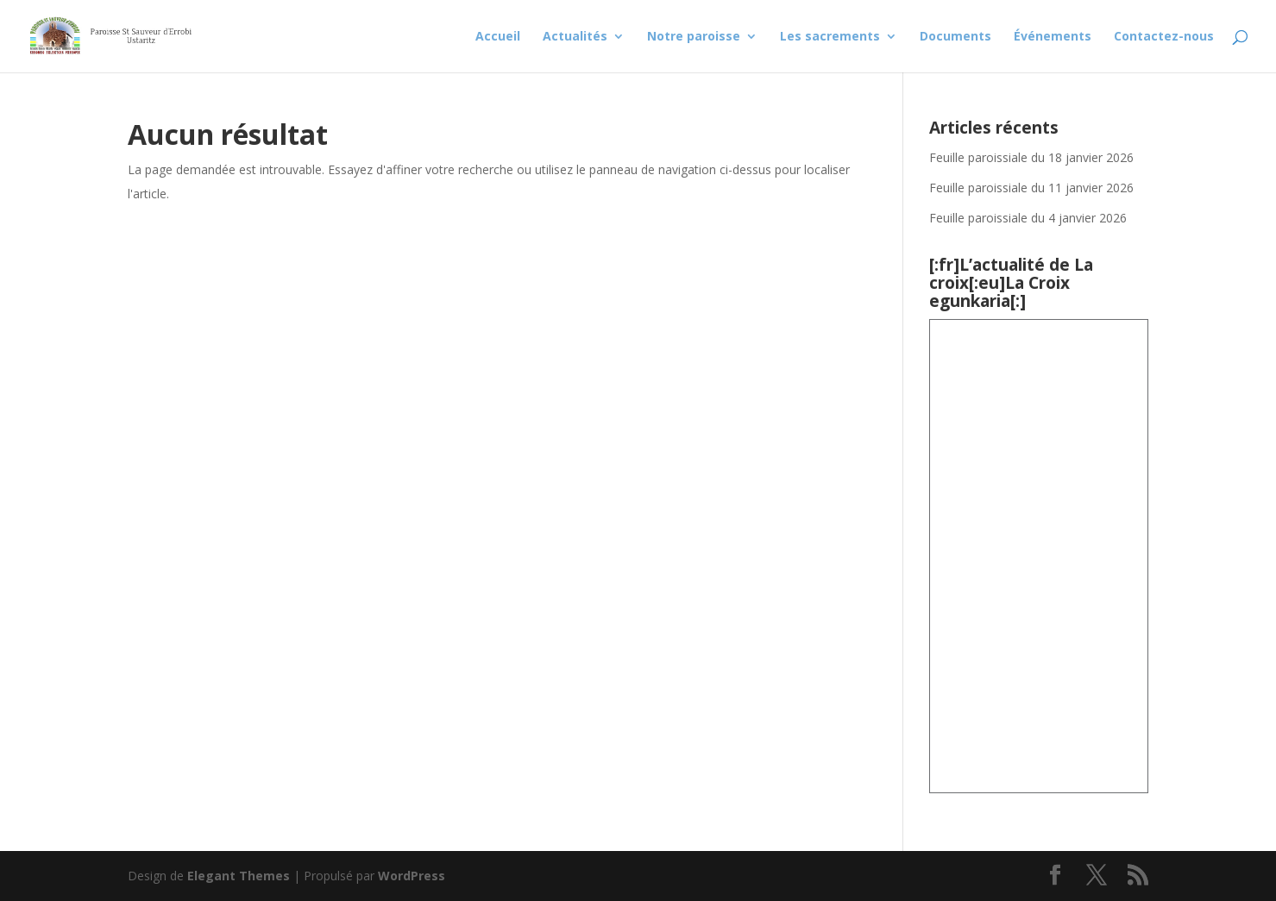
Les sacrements (830, 37)
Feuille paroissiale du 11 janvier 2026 (1031, 187)
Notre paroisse (693, 37)
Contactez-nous (1164, 37)
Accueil (497, 37)
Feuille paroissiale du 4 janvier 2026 (1028, 218)
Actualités (575, 37)
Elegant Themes (238, 875)
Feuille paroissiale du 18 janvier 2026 (1031, 157)
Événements (1052, 37)
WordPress (411, 875)
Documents (955, 37)
